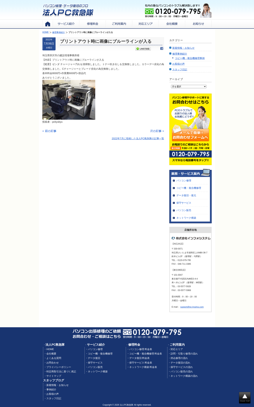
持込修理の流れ (179, 358)
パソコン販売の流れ (182, 371)
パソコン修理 (183, 180)
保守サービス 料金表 (140, 362)
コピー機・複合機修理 (188, 188)
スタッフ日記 (179, 69)
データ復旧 (94, 358)
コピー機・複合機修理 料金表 (145, 353)
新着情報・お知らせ (183, 47)
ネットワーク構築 (186, 217)
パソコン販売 (183, 210)
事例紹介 (51, 389)
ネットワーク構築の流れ (184, 375)
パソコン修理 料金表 (140, 349)
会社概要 (51, 353)
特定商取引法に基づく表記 (61, 371)
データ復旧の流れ (180, 362)
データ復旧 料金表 (139, 358)
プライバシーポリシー (58, 367)
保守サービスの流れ (182, 367)
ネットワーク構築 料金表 (143, 367)
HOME (50, 349)
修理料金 (134, 344)
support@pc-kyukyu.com (192, 307)
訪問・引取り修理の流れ (184, 353)
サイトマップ (53, 375)
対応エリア (177, 349)
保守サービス (183, 202)
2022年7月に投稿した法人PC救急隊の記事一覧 (138, 138)
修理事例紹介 (179, 53)
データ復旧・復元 (186, 195)
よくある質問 (53, 358)
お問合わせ (52, 362)
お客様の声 (178, 63)
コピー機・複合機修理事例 (190, 58)
